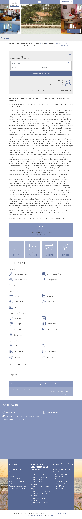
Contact (12, 477)
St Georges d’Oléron (60, 484)
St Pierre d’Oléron (59, 486)
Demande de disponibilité (41, 74)
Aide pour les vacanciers (17, 486)
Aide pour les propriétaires (18, 488)
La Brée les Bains (58, 477)
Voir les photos (74, 31)
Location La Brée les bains (40, 479)
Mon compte (65, 2)
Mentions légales (48, 513)
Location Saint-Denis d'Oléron (41, 491)
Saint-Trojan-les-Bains (60, 488)
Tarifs (11, 474)
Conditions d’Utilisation (16, 479)
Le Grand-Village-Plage (60, 474)
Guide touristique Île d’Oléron (62, 469)
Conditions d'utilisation (63, 513)
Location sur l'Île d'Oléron (39, 475)
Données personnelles (34, 515)
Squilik (53, 515)
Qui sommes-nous (15, 469)
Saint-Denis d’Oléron (60, 481)
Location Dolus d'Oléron (39, 477)
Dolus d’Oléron (58, 472)
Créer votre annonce (16, 472)
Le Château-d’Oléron (60, 479)
